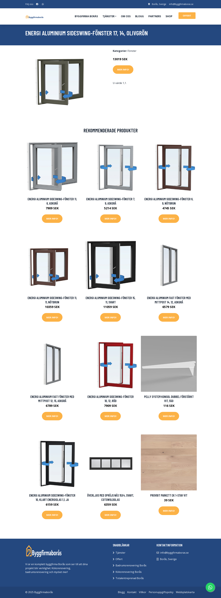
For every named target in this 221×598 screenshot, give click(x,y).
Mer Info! (123, 69)
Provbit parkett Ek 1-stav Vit (168, 495)
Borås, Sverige (158, 4)
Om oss (126, 16)
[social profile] (37, 4)
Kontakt (131, 592)
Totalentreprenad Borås (130, 578)
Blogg (139, 16)
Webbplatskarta (185, 592)
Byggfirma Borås (86, 16)
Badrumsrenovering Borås (131, 565)
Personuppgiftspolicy (161, 592)
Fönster (132, 51)
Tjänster (120, 552)
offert (187, 15)
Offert (119, 559)
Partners (154, 16)
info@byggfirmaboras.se (181, 4)
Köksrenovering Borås (129, 572)
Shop (169, 16)
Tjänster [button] (108, 16)
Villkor (142, 592)
